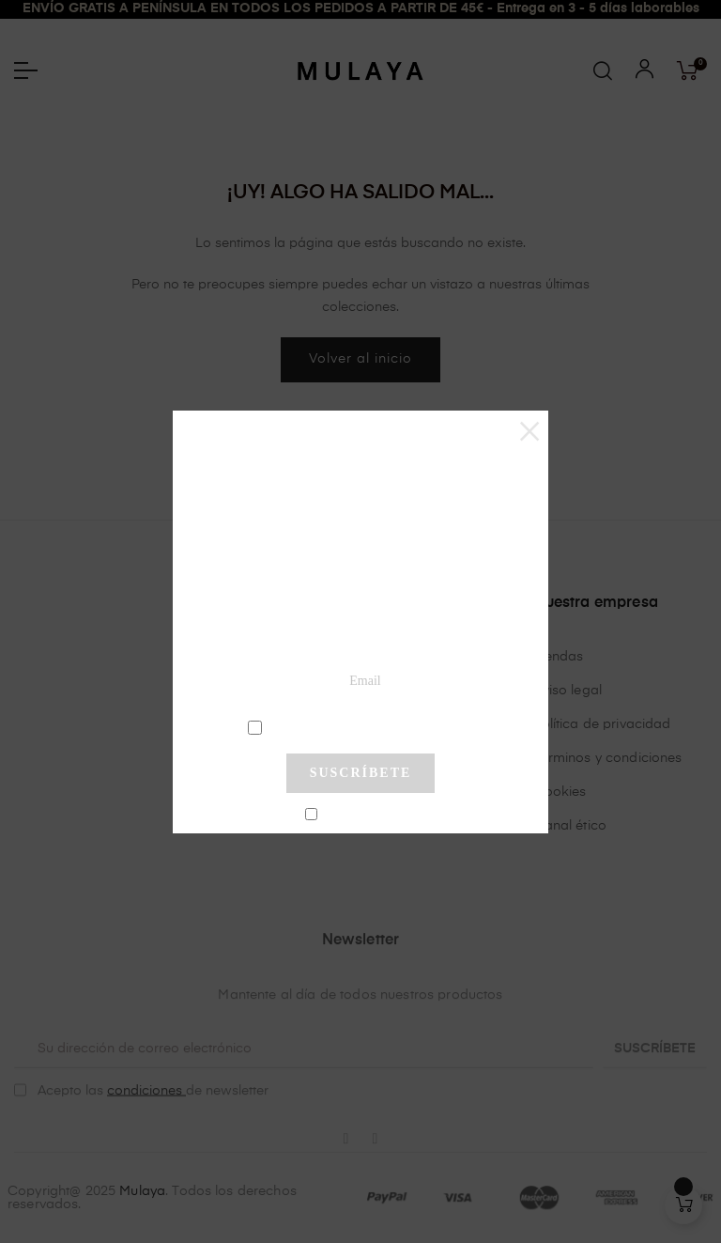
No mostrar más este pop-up (368, 815)
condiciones (363, 726)
